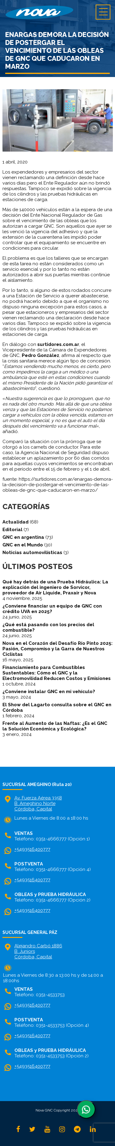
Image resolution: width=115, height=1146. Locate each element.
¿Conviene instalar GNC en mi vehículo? (48, 691)
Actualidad (15, 522)
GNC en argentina (23, 537)
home (57, 12)
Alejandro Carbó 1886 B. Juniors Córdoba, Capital (38, 951)
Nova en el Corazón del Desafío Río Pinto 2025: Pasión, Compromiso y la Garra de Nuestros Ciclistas (57, 649)
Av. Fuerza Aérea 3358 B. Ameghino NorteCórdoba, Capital (38, 803)
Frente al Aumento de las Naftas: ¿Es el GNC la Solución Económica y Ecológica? (54, 726)
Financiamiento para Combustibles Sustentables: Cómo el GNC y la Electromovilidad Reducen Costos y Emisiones (56, 673)
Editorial (12, 529)
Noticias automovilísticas (32, 552)
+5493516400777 (32, 849)
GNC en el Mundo (22, 545)
